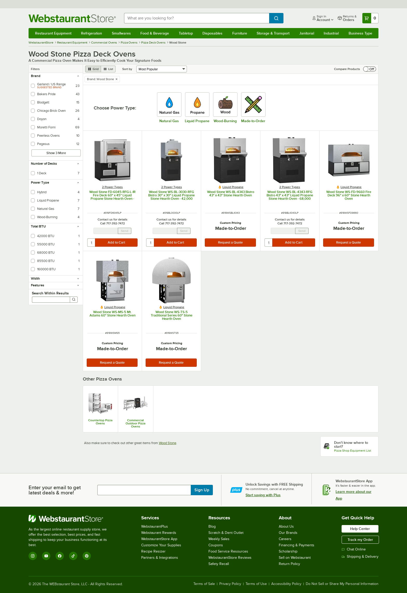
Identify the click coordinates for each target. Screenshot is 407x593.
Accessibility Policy (286, 584)
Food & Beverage (154, 33)
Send (124, 231)
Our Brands (288, 533)
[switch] (369, 69)
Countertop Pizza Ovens (100, 422)
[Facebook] (60, 556)
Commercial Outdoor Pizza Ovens (135, 423)
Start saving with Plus (263, 495)
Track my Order (360, 539)
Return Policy (289, 564)
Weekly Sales (218, 539)
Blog (212, 526)
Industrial (331, 33)
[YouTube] (46, 556)
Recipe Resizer (153, 551)
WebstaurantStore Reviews (230, 558)
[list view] (108, 69)
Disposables (212, 33)
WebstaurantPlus (154, 526)
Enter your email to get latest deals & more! (55, 490)
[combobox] (196, 18)
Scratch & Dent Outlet (225, 533)
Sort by (127, 69)
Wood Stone (167, 443)
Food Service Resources (228, 551)
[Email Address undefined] (105, 231)
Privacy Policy (230, 584)
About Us (286, 526)
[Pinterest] (87, 556)
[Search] (74, 300)
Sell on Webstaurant (295, 558)
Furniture (239, 33)
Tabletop (186, 33)
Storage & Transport (273, 33)
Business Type (360, 33)
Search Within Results (50, 293)
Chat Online (354, 549)
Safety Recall (218, 564)
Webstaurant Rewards (158, 533)
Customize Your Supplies (161, 545)
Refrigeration (91, 33)
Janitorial (306, 33)
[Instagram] (33, 556)
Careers (285, 539)
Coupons (215, 545)
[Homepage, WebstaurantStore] (72, 18)
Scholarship (288, 551)
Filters (35, 69)
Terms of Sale (204, 584)
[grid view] (93, 69)
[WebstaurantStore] (71, 518)
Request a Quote (230, 242)
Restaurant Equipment (53, 33)
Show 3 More (56, 153)
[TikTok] (73, 556)
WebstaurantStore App (159, 539)
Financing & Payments (296, 545)
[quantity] (91, 242)
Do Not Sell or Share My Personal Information (342, 584)
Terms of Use (256, 584)
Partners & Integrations (159, 558)
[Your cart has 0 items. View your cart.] (370, 18)
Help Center (360, 529)
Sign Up (201, 490)
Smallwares (121, 33)
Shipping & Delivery (360, 556)
